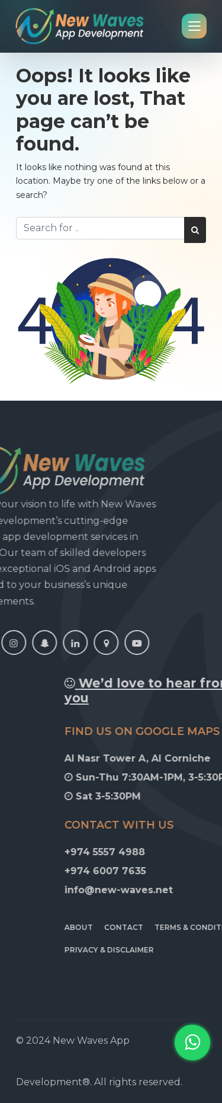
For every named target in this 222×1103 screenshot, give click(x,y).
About (125, 927)
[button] (192, 1042)
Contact (169, 927)
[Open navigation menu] (194, 26)
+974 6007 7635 (151, 871)
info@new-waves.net (165, 890)
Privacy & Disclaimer (155, 949)
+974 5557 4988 (151, 852)
